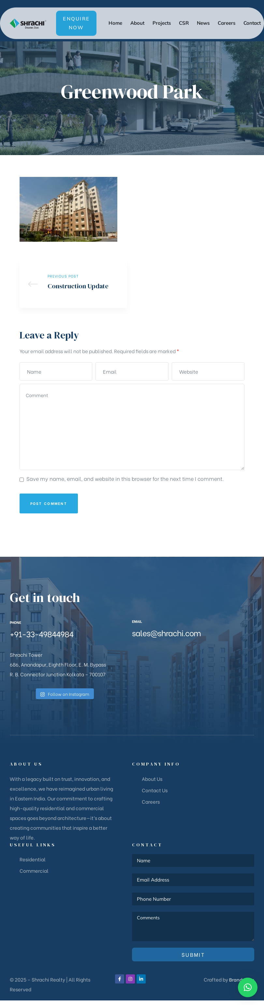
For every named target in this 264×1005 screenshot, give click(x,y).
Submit (193, 959)
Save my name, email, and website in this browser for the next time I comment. (125, 483)
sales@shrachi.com (166, 637)
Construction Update (73, 286)
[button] (76, 16)
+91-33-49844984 (41, 638)
